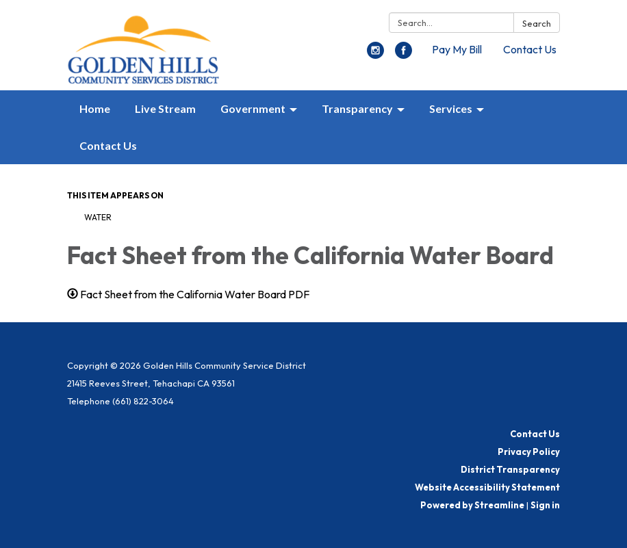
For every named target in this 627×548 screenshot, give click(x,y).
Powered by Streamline (472, 504)
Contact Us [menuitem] (108, 145)
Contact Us (529, 49)
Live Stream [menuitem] (165, 108)
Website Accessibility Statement (487, 487)
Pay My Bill (457, 49)
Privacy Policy (529, 451)
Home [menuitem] (94, 108)
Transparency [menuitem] (357, 108)
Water (98, 217)
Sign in (545, 504)
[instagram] (375, 55)
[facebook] (403, 55)
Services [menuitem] (450, 108)
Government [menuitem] (252, 108)
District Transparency (510, 469)
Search (536, 23)
